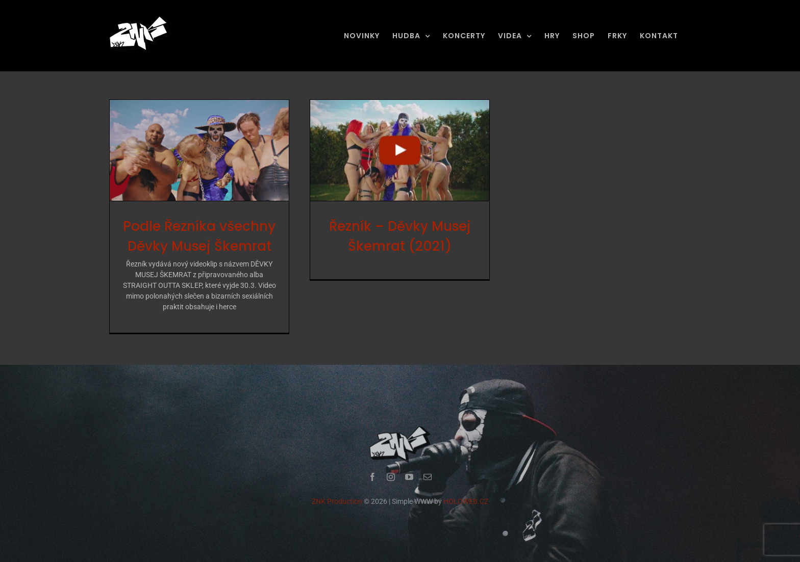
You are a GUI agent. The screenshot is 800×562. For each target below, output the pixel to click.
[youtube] (409, 479)
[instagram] (391, 479)
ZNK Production (337, 503)
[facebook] (372, 479)
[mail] (427, 479)
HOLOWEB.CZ (465, 503)
